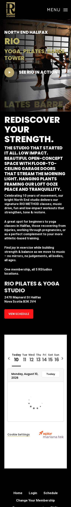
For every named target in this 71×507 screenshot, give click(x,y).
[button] (57, 9)
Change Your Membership (35, 500)
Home (17, 493)
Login (33, 493)
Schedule (51, 493)
